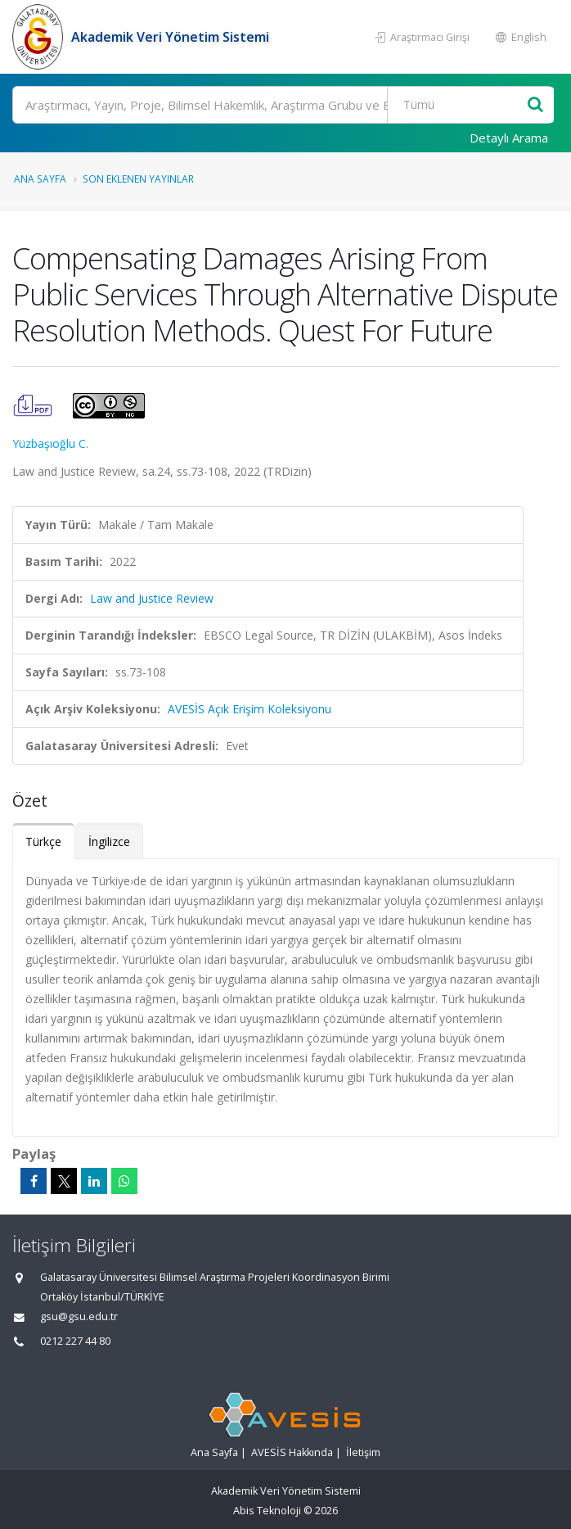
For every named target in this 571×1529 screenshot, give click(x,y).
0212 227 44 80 (75, 1341)
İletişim (363, 1452)
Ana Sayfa (40, 178)
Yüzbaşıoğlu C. (50, 443)
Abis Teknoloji (267, 1511)
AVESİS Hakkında (292, 1452)
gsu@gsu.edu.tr (79, 1316)
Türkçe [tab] (43, 841)
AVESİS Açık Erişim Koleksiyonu (249, 709)
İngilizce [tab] (109, 841)
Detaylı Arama (509, 137)
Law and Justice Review (152, 598)
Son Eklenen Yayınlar (138, 178)
